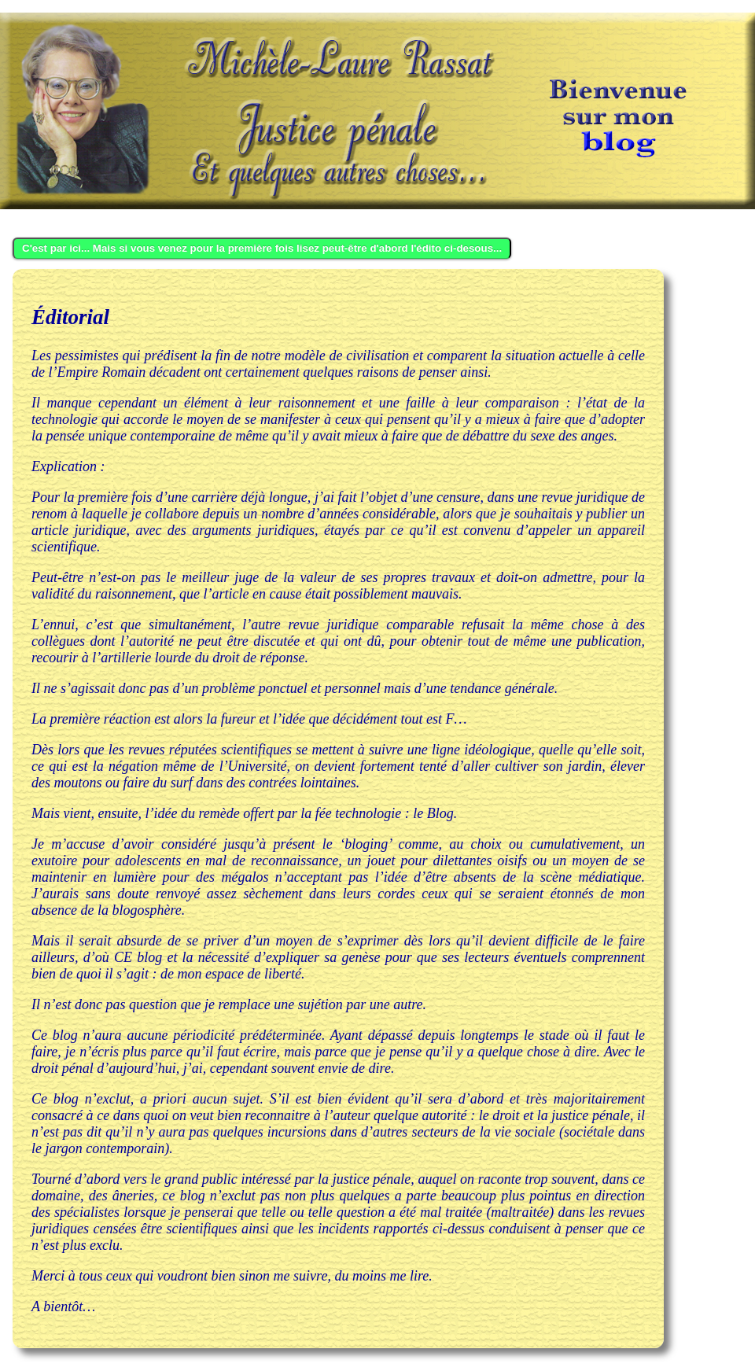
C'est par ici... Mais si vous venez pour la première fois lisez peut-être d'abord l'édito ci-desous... (262, 248)
